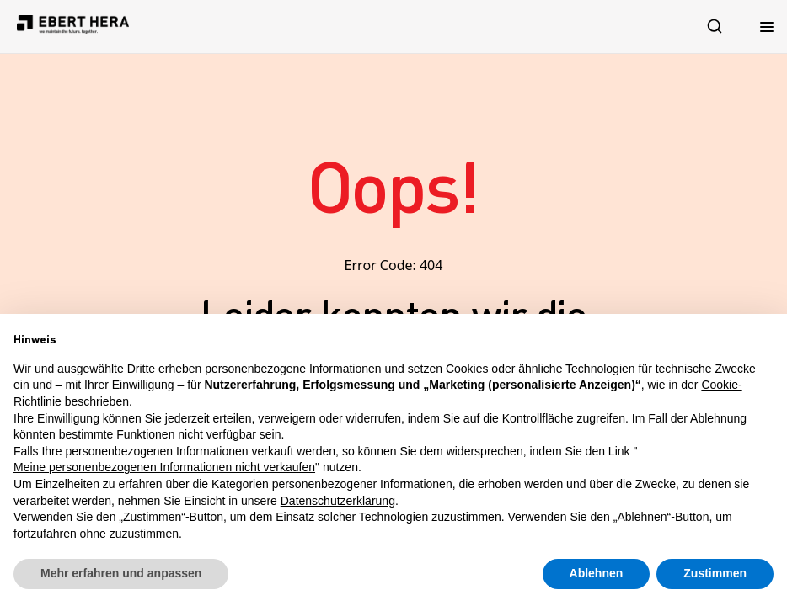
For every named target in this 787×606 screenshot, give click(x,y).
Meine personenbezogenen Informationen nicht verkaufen (164, 467)
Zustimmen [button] (715, 573)
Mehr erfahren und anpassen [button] (120, 573)
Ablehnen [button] (597, 573)
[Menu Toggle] (767, 26)
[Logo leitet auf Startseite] (73, 26)
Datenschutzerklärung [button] (338, 501)
